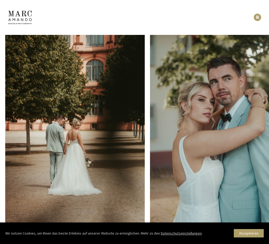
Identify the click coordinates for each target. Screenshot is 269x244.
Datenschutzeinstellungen (181, 233)
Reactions (139, 17)
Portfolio (81, 17)
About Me (110, 17)
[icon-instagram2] (257, 17)
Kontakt (189, 17)
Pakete (165, 17)
